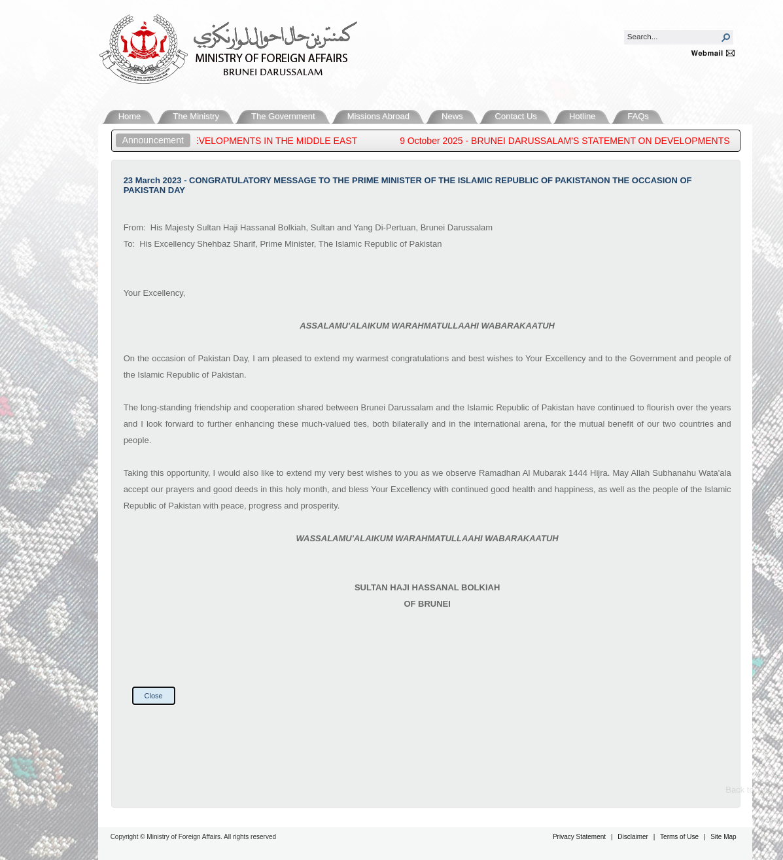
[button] (726, 37)
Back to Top (747, 790)
